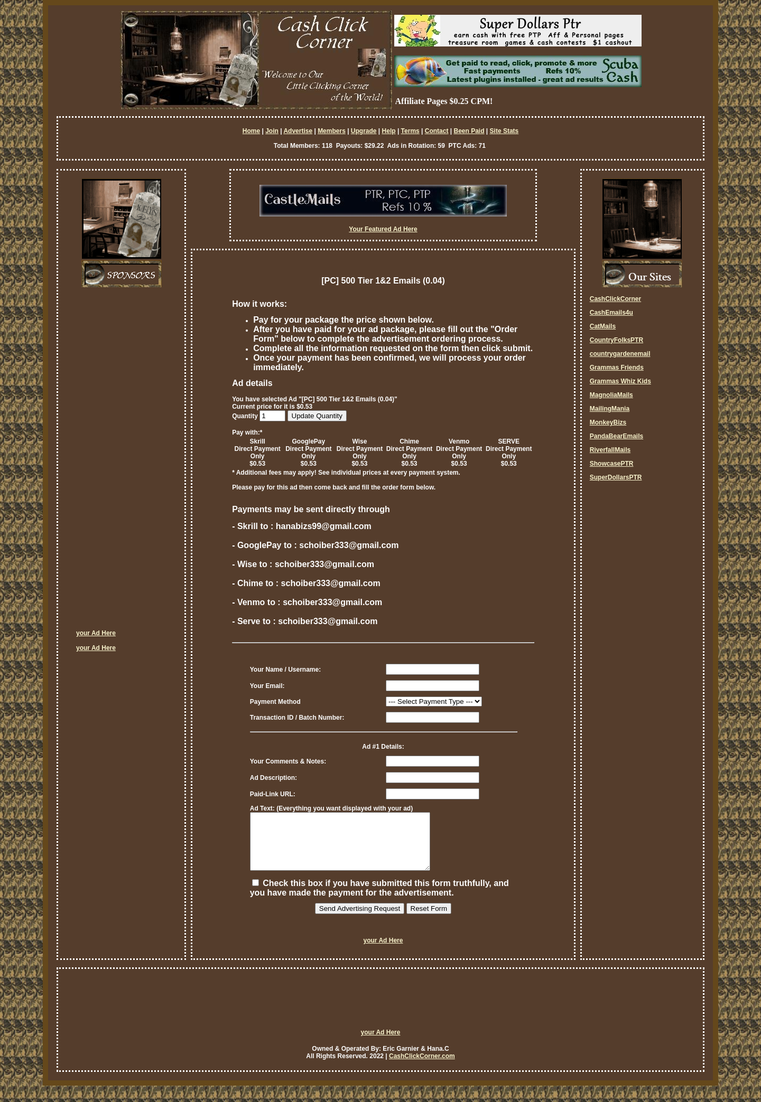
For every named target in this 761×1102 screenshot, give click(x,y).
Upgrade (364, 131)
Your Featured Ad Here (383, 229)
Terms (410, 131)
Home (251, 131)
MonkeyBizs (608, 422)
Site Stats (504, 131)
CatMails (603, 326)
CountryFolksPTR (616, 340)
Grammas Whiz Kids (620, 381)
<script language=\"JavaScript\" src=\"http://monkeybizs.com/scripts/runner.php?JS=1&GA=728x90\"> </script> (380, 1014)
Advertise (297, 131)
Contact (437, 131)
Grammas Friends (617, 367)
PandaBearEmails (616, 436)
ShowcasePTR (612, 463)
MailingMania (609, 408)
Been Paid (468, 131)
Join (272, 131)
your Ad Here (96, 633)
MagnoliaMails (611, 395)
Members (332, 131)
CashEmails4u (611, 312)
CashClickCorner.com (422, 1067)
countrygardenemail (620, 353)
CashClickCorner (615, 299)
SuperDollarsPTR (616, 477)
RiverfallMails (610, 450)
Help (389, 131)
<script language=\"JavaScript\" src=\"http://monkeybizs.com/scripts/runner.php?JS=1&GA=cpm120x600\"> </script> (118, 462)
